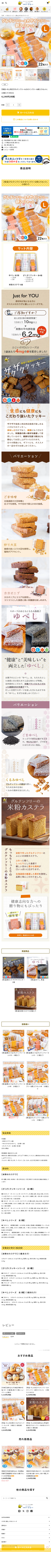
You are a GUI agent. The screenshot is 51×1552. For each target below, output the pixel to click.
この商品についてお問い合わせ (25, 119)
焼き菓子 (3, 1542)
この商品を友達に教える (10, 143)
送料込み (4, 1525)
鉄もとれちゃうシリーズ (22, 15)
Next (49, 9)
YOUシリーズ (10, 15)
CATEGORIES (5, 1517)
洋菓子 (3, 1529)
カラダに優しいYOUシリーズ (9, 1521)
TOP (2, 15)
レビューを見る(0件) (9, 147)
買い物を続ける (7, 145)
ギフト (3, 1538)
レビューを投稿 (7, 150)
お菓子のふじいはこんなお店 (9, 1546)
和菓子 (3, 1533)
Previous (1, 9)
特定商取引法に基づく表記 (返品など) (15, 140)
